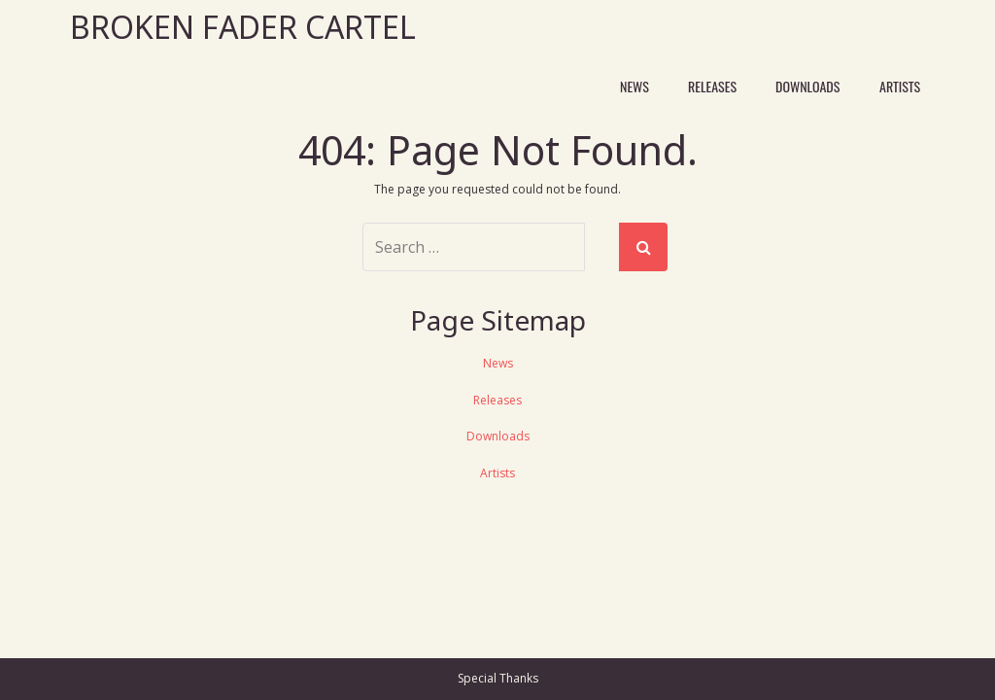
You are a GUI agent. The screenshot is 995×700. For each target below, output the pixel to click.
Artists (899, 86)
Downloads (807, 86)
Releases (712, 86)
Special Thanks (498, 678)
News (634, 86)
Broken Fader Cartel (243, 27)
